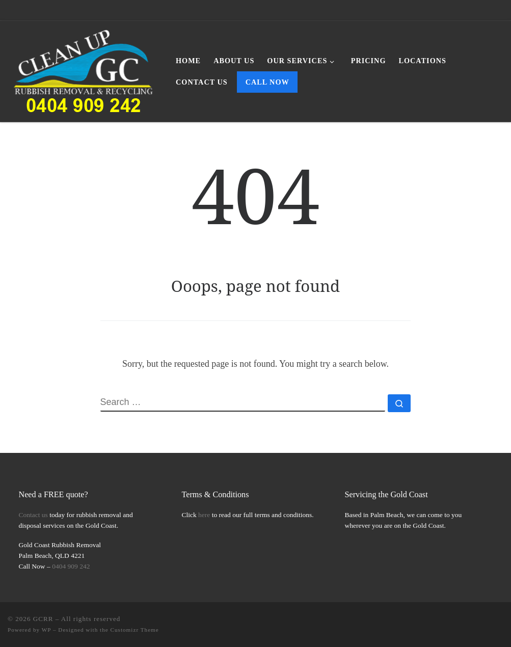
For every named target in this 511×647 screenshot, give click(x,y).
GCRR (43, 619)
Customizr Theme (135, 630)
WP (46, 630)
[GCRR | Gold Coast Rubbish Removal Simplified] (84, 69)
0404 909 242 (71, 566)
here (204, 515)
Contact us (33, 515)
